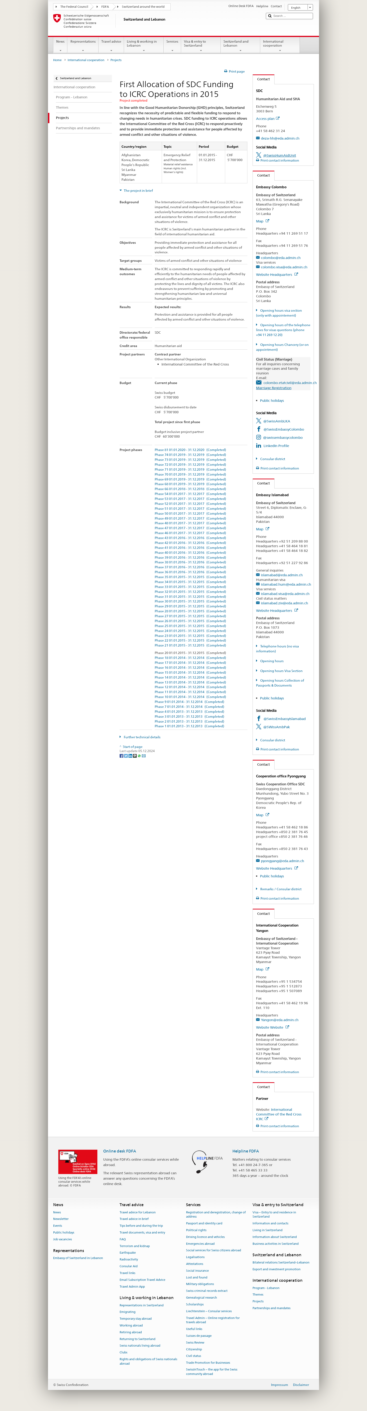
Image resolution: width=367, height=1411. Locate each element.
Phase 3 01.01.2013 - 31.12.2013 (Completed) (189, 716)
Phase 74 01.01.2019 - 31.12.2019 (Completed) (190, 455)
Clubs (123, 1352)
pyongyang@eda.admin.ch (282, 861)
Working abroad (131, 1325)
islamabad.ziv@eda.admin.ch (284, 603)
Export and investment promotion (277, 1269)
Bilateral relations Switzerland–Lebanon (281, 1262)
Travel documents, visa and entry (142, 1232)
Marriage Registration (273, 388)
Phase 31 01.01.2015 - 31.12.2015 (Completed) (190, 596)
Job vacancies (62, 1239)
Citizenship (194, 1349)
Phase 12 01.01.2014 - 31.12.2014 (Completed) (190, 687)
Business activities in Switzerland (276, 1243)
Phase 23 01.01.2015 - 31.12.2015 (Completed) (190, 636)
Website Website (272, 1027)
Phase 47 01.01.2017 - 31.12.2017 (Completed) (190, 528)
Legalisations (195, 1257)
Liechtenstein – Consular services (209, 1311)
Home (57, 60)
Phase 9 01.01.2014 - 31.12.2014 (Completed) (189, 702)
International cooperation (280, 46)
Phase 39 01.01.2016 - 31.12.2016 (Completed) (190, 557)
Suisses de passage (199, 1335)
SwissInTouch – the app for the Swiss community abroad (211, 1372)
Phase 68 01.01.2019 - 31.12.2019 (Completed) (190, 484)
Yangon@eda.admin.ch (279, 1020)
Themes (258, 1294)
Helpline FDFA (245, 1151)
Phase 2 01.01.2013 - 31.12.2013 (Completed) (189, 721)
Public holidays (272, 400)
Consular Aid (129, 1266)
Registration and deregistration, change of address (216, 1215)
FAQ (123, 1239)
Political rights (196, 1230)
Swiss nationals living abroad (140, 1346)
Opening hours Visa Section (281, 671)
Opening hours (272, 661)
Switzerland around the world (143, 6)
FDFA (105, 6)
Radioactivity (129, 1259)
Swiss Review (195, 1342)
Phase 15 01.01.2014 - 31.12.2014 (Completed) (190, 672)
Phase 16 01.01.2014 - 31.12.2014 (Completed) (190, 667)
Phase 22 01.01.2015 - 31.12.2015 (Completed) (190, 640)
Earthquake (128, 1253)
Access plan (267, 118)
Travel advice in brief (134, 1219)
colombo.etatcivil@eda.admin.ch (290, 382)
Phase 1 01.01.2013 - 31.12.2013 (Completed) (189, 726)
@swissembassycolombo (283, 437)
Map (262, 221)
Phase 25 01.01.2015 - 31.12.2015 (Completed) (190, 626)
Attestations (194, 1264)
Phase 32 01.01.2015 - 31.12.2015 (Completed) (190, 592)
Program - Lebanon (266, 1288)
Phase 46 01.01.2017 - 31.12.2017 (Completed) (190, 533)
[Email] (144, 755)
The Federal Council (74, 6)
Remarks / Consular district (280, 889)
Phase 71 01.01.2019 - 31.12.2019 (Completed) (190, 469)
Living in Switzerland (268, 1230)
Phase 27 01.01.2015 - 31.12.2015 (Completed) (190, 616)
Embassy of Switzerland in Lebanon (78, 1258)
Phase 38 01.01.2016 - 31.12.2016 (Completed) (190, 562)
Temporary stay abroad (136, 1318)
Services (172, 46)
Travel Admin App (132, 1286)
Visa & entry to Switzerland (200, 46)
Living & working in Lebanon (143, 46)
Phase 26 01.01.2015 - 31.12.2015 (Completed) (190, 621)
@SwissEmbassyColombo (284, 429)
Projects (258, 1301)
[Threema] (135, 755)
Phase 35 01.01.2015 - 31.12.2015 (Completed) (190, 577)
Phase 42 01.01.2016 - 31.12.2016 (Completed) (190, 543)
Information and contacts (270, 1223)
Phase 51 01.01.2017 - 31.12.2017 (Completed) (190, 508)
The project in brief (138, 190)
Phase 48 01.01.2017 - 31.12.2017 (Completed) (190, 523)
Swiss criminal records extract (207, 1291)
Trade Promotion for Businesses (208, 1362)
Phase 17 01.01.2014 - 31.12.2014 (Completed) (190, 663)
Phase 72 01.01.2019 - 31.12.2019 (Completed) (190, 464)
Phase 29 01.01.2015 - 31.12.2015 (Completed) (190, 606)
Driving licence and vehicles (205, 1237)
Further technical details (142, 737)
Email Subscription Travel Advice (142, 1280)
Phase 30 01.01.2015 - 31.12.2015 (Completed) (190, 601)
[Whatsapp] (139, 755)
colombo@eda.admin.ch (281, 257)
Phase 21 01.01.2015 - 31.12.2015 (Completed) (190, 645)
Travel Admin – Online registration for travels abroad (213, 1320)
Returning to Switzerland (137, 1339)
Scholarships (195, 1304)
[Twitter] (126, 755)
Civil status (193, 1356)
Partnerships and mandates (271, 1308)
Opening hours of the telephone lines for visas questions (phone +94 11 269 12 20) (283, 330)
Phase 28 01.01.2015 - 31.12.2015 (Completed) (190, 611)
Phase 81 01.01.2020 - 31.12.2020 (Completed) (190, 450)
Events (57, 1225)
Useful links (194, 1329)
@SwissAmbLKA (276, 421)
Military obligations (200, 1284)
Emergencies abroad (200, 1243)
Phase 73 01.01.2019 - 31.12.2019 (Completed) (190, 460)
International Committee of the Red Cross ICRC (278, 1114)
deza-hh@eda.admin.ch (280, 138)
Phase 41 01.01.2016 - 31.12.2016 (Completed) (190, 548)
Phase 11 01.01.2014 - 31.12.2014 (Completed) (190, 692)
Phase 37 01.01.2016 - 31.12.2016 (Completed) (190, 567)
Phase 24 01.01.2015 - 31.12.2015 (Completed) (190, 631)
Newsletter (61, 1219)
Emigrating (128, 1312)
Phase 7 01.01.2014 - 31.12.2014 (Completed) (189, 707)
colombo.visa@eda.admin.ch (284, 267)
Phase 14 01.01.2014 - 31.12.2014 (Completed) (190, 677)
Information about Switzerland (275, 1237)
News (60, 46)
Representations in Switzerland (142, 1305)
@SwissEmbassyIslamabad (285, 719)
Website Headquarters (277, 274)
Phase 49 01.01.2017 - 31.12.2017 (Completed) (190, 518)
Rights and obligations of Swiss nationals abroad (148, 1361)
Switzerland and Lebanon (240, 46)
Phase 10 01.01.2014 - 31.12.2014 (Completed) (190, 697)
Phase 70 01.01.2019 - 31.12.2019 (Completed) (190, 474)
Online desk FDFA (119, 1151)
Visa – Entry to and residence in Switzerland (274, 1215)
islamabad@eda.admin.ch (282, 575)
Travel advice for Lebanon (138, 1212)
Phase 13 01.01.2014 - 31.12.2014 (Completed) (190, 682)
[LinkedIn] (130, 755)
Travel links (127, 1273)
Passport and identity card (204, 1223)
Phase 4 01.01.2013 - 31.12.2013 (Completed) (189, 711)
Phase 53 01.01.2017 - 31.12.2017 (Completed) (190, 499)
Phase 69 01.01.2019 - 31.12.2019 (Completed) (190, 479)
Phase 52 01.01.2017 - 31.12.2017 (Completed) (190, 504)
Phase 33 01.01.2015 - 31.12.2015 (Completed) (190, 587)
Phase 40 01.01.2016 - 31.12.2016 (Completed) (190, 552)
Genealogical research (201, 1297)
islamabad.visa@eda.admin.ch (285, 593)
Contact (261, 79)
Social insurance (197, 1270)
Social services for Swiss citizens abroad (213, 1250)
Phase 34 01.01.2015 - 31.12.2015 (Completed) (190, 582)
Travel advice (111, 46)
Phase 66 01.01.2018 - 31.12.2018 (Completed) (190, 489)
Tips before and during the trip (141, 1225)
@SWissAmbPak (276, 727)
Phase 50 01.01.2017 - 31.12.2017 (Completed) (190, 513)
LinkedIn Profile (276, 445)
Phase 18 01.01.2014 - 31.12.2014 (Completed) (190, 658)
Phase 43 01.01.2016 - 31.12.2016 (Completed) (190, 538)
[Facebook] (122, 755)
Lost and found (196, 1277)
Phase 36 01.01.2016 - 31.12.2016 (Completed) (190, 572)
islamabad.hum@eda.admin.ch (286, 584)
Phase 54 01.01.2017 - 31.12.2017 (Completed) (190, 494)
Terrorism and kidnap (135, 1246)
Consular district (272, 459)
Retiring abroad (131, 1332)
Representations (83, 46)
